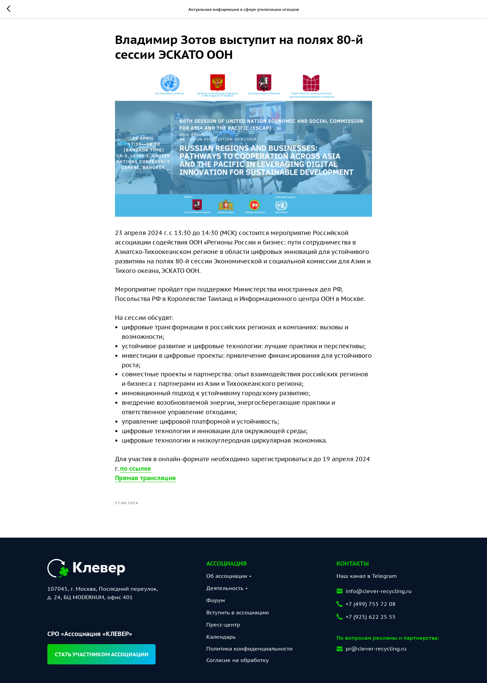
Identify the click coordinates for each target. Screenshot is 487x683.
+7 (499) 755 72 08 (371, 603)
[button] (101, 654)
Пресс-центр (223, 624)
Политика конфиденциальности (249, 648)
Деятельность (225, 588)
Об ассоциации (226, 575)
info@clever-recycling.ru (379, 591)
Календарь (221, 636)
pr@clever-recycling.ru (376, 648)
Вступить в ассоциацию (237, 612)
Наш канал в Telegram (367, 575)
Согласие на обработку (237, 660)
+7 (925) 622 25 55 (371, 616)
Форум (215, 600)
